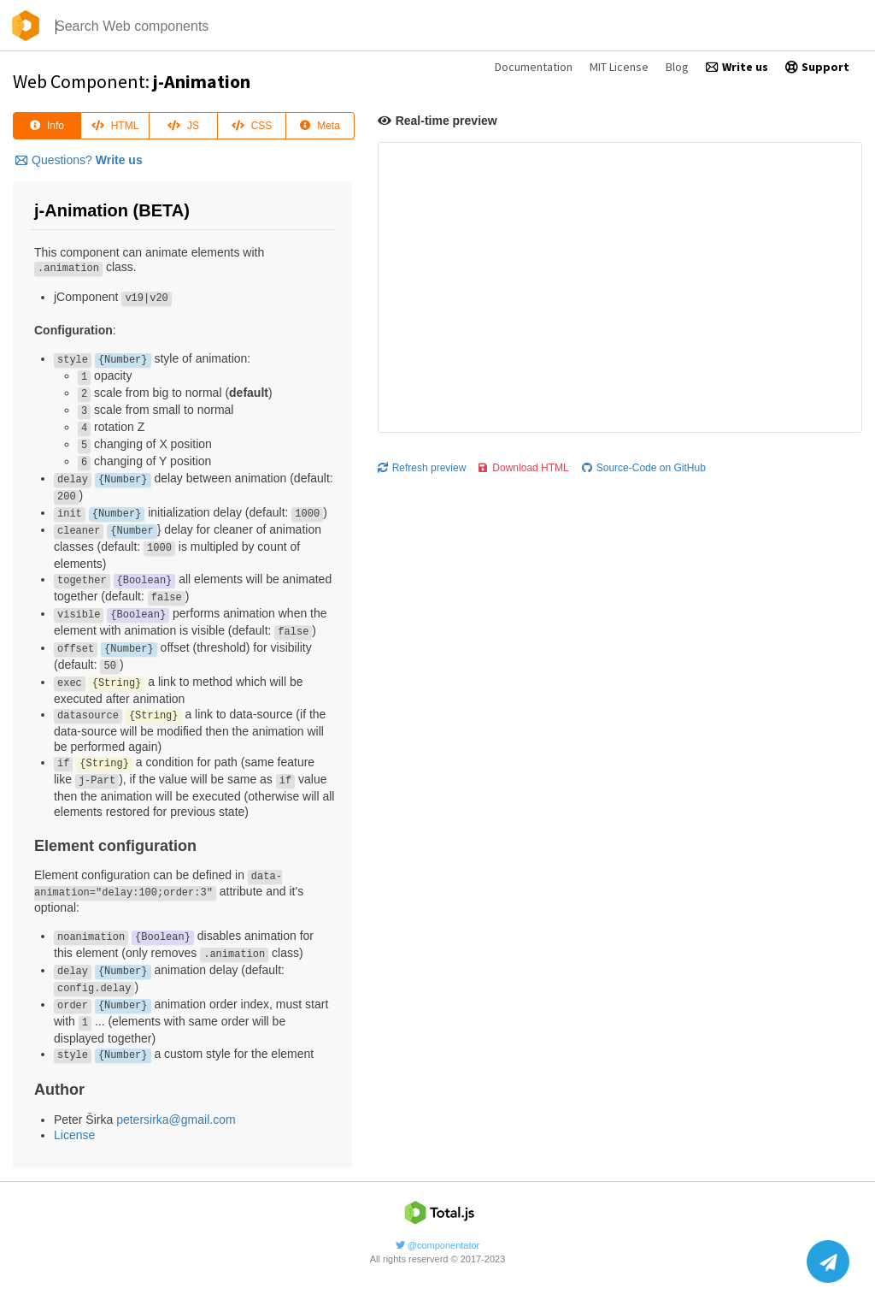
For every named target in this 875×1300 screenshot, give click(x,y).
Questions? (79, 160)
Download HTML (523, 468)
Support (817, 66)
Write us (737, 66)
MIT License (619, 66)
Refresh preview (422, 468)
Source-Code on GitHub (644, 468)
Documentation (534, 66)
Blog (677, 66)
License (74, 1135)
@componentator (438, 1245)
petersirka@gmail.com (175, 1119)
